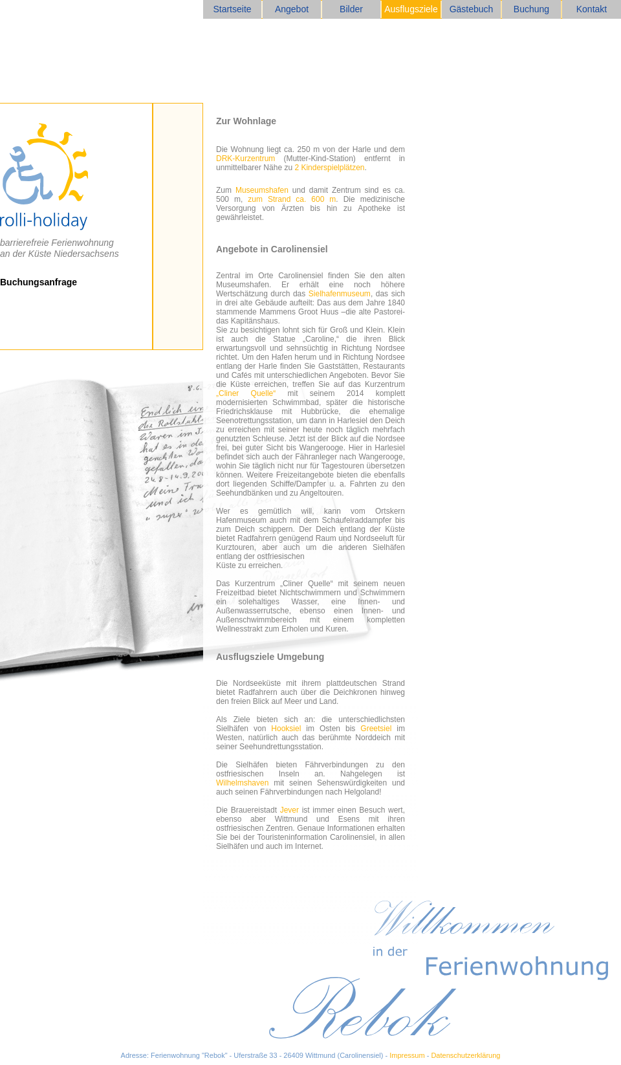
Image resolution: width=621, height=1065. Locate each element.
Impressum (406, 1055)
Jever (289, 810)
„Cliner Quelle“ (246, 393)
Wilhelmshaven (242, 782)
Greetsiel (375, 728)
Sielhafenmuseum (340, 293)
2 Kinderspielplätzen (329, 167)
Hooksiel (286, 728)
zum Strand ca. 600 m (292, 199)
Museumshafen (262, 190)
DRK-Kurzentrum (245, 158)
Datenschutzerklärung (465, 1055)
